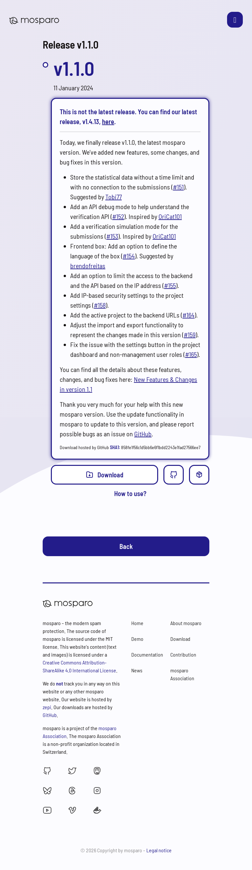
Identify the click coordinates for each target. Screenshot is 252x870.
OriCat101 (170, 216)
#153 (112, 236)
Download (104, 474)
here (108, 121)
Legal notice (159, 850)
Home (137, 623)
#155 (170, 285)
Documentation (147, 654)
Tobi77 (113, 197)
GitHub (143, 434)
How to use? (130, 493)
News (136, 670)
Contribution (183, 654)
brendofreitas (87, 266)
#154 (129, 256)
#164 (188, 315)
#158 (100, 305)
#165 (191, 354)
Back (126, 546)
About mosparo (185, 623)
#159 (190, 334)
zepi (47, 707)
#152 (118, 216)
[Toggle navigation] (235, 20)
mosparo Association (182, 674)
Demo (137, 639)
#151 (178, 187)
